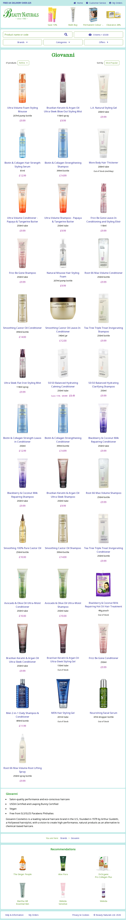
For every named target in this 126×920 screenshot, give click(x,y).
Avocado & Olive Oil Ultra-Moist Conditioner (22, 604)
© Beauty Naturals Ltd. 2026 (107, 915)
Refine (23, 62)
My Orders (115, 2)
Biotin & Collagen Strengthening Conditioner (63, 439)
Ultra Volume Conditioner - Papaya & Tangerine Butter (22, 219)
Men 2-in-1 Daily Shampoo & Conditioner (22, 714)
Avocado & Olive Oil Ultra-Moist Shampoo (63, 604)
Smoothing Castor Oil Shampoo (63, 548)
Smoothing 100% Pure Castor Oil (22, 548)
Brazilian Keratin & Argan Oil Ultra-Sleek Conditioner (22, 659)
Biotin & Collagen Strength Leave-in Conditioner (22, 439)
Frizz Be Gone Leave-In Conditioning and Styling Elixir (103, 219)
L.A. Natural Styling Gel (103, 107)
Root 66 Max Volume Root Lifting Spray (22, 769)
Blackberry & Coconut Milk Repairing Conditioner (103, 439)
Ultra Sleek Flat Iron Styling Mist (22, 382)
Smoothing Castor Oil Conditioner (22, 327)
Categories (63, 42)
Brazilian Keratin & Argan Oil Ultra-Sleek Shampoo (63, 494)
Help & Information (14, 915)
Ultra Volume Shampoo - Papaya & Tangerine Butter (63, 219)
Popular (112, 62)
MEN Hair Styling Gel (63, 713)
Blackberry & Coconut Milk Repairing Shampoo (22, 494)
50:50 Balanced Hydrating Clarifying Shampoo (103, 384)
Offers (103, 42)
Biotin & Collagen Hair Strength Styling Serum (22, 164)
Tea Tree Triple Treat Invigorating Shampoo (103, 329)
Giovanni (63, 55)
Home (78, 2)
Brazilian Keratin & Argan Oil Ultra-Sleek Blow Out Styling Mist (63, 109)
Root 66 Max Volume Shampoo (103, 493)
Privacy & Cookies (80, 915)
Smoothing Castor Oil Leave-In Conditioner (63, 329)
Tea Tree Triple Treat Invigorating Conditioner (103, 549)
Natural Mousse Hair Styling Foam (63, 274)
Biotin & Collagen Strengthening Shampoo (63, 164)
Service (96, 2)
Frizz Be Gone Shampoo (22, 272)
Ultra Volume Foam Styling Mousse (22, 109)
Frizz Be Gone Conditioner (103, 658)
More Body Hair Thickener (103, 162)
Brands (22, 42)
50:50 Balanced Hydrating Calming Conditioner (63, 384)
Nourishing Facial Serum (103, 713)
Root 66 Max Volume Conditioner (103, 272)
